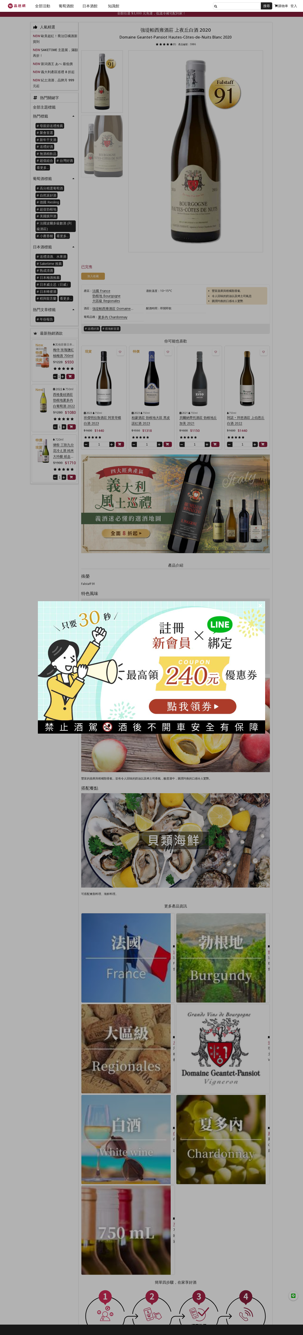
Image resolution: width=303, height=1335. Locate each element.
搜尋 (266, 6)
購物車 (281, 6)
